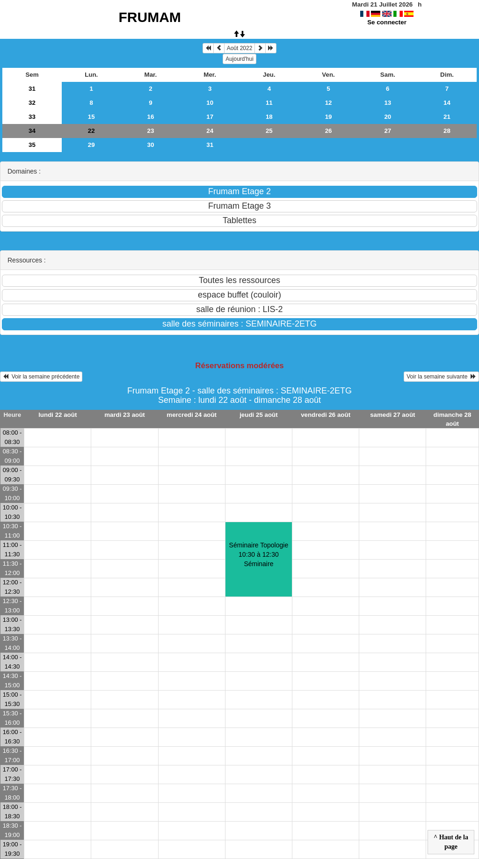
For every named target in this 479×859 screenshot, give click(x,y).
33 (32, 116)
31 (32, 88)
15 (91, 116)
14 (446, 102)
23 (150, 130)
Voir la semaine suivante (441, 376)
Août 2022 (240, 48)
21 (446, 116)
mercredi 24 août (192, 414)
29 (91, 144)
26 (328, 130)
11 (269, 102)
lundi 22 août (57, 414)
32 (32, 102)
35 (32, 144)
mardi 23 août (124, 414)
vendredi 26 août (325, 414)
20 (387, 116)
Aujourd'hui (239, 59)
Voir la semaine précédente (41, 376)
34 (32, 130)
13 (387, 102)
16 (150, 116)
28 (446, 130)
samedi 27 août (392, 414)
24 (209, 130)
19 (328, 116)
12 (328, 102)
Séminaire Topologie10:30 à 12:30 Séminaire (259, 554)
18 (269, 116)
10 (209, 102)
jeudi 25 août (258, 414)
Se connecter (386, 22)
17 (209, 116)
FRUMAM (150, 17)
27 (387, 130)
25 (269, 130)
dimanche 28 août (453, 419)
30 (150, 144)
